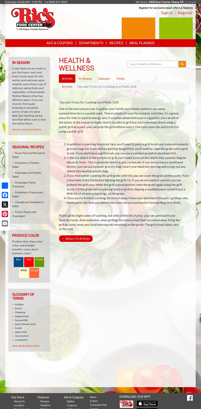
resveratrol (21, 335)
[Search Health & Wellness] (153, 64)
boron (18, 308)
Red (29, 259)
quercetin (21, 331)
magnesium (22, 316)
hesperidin (21, 320)
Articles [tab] (67, 78)
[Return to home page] (33, 18)
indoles (19, 304)
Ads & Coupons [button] (60, 43)
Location (19, 405)
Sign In (167, 12)
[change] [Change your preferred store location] (190, 2)
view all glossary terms (26, 345)
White (23, 270)
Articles (67, 86)
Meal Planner (142, 43)
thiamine (20, 312)
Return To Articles (76, 238)
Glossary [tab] (104, 78)
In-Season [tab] (85, 78)
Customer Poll (98, 404)
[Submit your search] (182, 64)
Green (39, 259)
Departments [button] (91, 43)
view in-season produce (26, 129)
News (93, 397)
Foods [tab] (120, 78)
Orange (34, 270)
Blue (18, 259)
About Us (19, 401)
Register (185, 12)
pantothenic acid (25, 324)
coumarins (21, 339)
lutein (18, 328)
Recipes (116, 43)
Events (94, 401)
